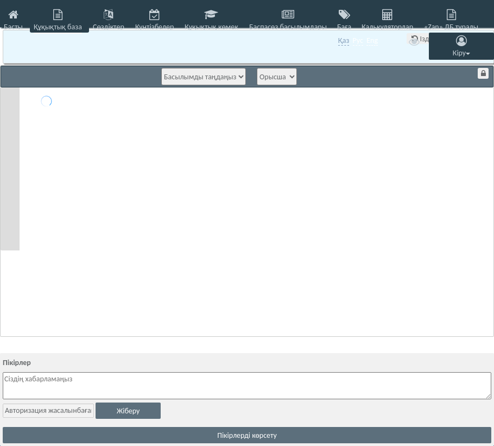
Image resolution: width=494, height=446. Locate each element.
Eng (372, 40)
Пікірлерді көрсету (247, 435)
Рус (358, 40)
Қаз (344, 40)
